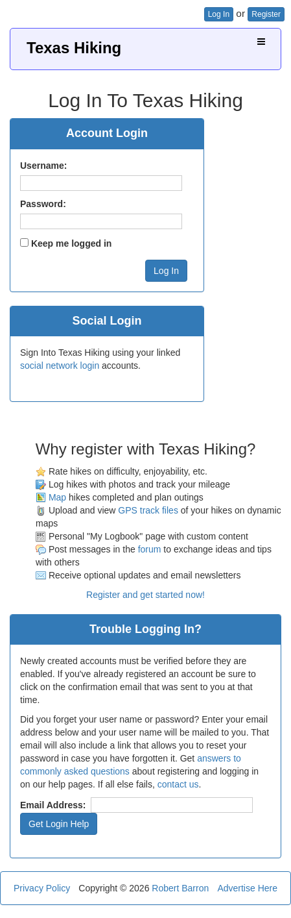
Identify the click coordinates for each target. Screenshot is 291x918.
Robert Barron (180, 888)
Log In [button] (218, 14)
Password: (43, 204)
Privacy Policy (42, 888)
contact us (178, 784)
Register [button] (266, 14)
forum (149, 549)
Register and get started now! (145, 594)
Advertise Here (247, 888)
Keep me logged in (71, 243)
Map (57, 497)
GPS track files (148, 510)
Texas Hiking (74, 47)
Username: (43, 165)
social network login (59, 365)
